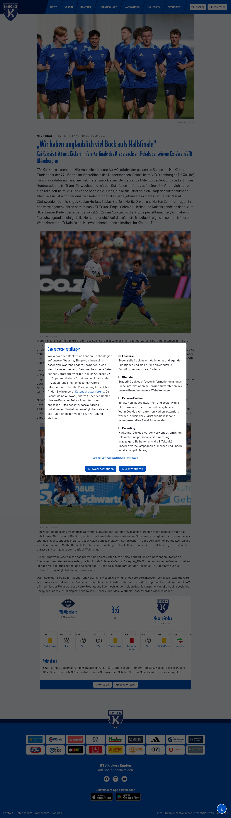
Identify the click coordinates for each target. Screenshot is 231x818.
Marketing (126, 428)
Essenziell (126, 356)
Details (96, 457)
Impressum (132, 457)
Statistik (125, 377)
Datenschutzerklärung (89, 391)
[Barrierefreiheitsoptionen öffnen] (222, 809)
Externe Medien (130, 398)
